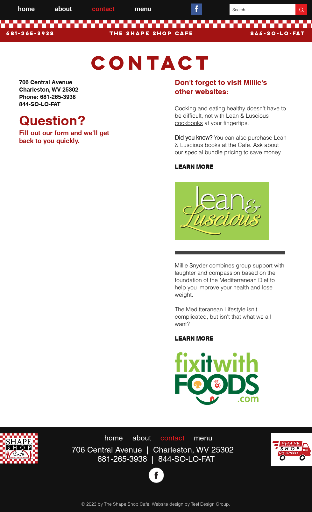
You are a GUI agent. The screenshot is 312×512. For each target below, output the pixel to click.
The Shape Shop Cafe (151, 33)
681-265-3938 (58, 96)
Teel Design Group (210, 504)
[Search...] (257, 9)
